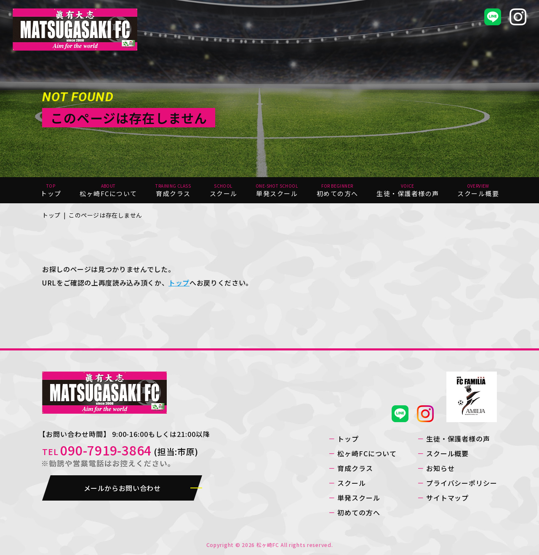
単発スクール (358, 498)
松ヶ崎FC (267, 544)
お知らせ (440, 468)
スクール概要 (447, 453)
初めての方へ (358, 512)
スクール (351, 483)
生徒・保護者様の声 (458, 439)
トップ (51, 215)
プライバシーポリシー (462, 483)
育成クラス (355, 468)
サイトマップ (447, 498)
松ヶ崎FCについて (367, 453)
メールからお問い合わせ (121, 488)
